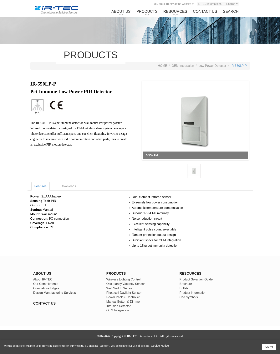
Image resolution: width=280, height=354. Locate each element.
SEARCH (231, 11)
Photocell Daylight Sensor (124, 292)
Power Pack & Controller (123, 297)
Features (40, 186)
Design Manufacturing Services (54, 292)
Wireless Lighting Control (123, 279)
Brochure (186, 283)
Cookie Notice (160, 345)
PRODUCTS (147, 11)
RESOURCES (175, 11)
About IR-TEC (43, 279)
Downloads (68, 186)
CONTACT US (205, 11)
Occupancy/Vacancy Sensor (125, 283)
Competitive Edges (46, 288)
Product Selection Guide (196, 279)
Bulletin (185, 288)
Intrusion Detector (118, 306)
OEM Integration (183, 65)
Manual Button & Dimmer (123, 301)
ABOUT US (121, 11)
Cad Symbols (189, 297)
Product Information (193, 292)
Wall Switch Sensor (119, 288)
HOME (162, 65)
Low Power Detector (212, 65)
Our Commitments (45, 283)
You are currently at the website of (174, 3)
